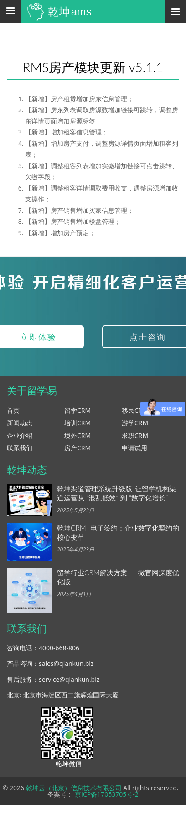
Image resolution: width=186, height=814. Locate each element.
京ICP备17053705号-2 (107, 794)
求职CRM (135, 435)
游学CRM (135, 422)
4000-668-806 (59, 648)
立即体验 (38, 336)
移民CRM (135, 410)
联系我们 (19, 447)
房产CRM (77, 447)
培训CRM (77, 422)
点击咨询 (147, 336)
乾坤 (70, 11)
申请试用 (134, 447)
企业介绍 (19, 435)
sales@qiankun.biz (66, 663)
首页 (13, 410)
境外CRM (77, 435)
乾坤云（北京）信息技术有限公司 (74, 787)
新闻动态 (19, 422)
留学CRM (77, 410)
